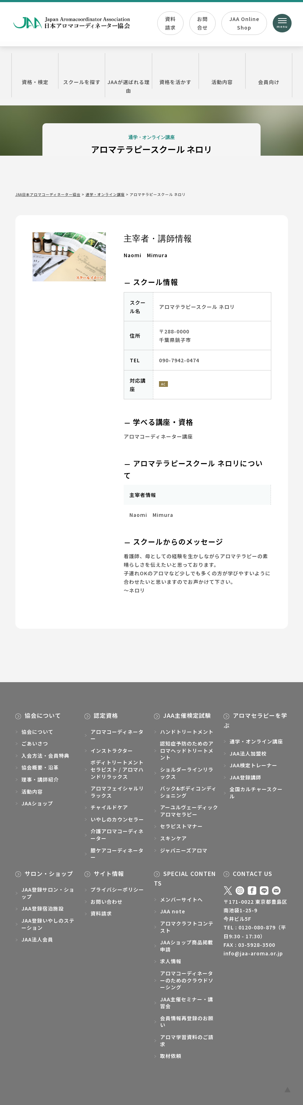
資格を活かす (175, 70)
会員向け (269, 70)
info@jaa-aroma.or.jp (253, 953)
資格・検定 (35, 70)
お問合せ (202, 23)
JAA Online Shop (244, 23)
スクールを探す (81, 70)
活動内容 (222, 70)
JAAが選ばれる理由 (128, 75)
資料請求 (170, 23)
